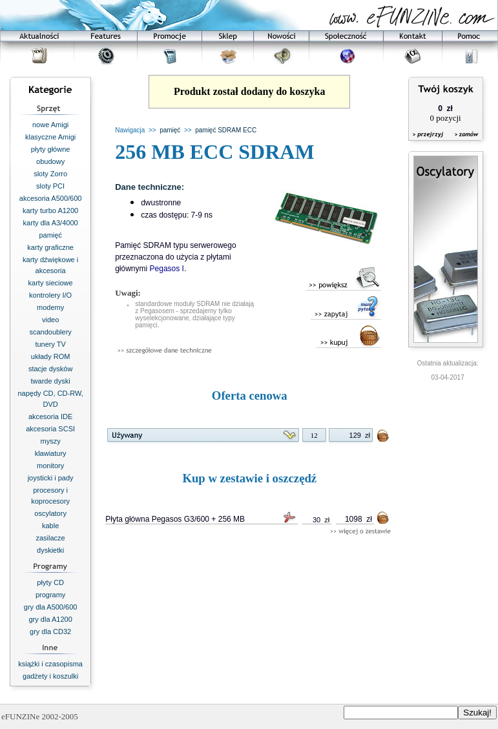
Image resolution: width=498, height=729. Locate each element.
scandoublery (50, 332)
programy (50, 595)
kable (50, 525)
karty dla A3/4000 (50, 223)
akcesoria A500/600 (50, 198)
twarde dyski (50, 381)
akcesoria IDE (50, 416)
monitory (50, 465)
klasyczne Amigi (50, 137)
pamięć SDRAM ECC (225, 130)
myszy (51, 441)
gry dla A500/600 (51, 607)
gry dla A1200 (50, 619)
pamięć (50, 235)
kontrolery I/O (50, 295)
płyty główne (50, 149)
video (50, 319)
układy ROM (50, 356)
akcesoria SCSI (50, 429)
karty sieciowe (50, 283)
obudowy (50, 161)
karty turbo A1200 (50, 210)
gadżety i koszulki (50, 676)
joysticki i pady (51, 478)
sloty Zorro (50, 174)
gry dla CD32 (50, 631)
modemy (50, 307)
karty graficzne (50, 247)
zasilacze (50, 538)
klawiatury (51, 453)
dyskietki (50, 550)
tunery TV (50, 344)
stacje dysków (50, 369)
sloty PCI (50, 186)
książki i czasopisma (50, 664)
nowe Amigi (50, 124)
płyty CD (50, 582)
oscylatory (50, 513)
